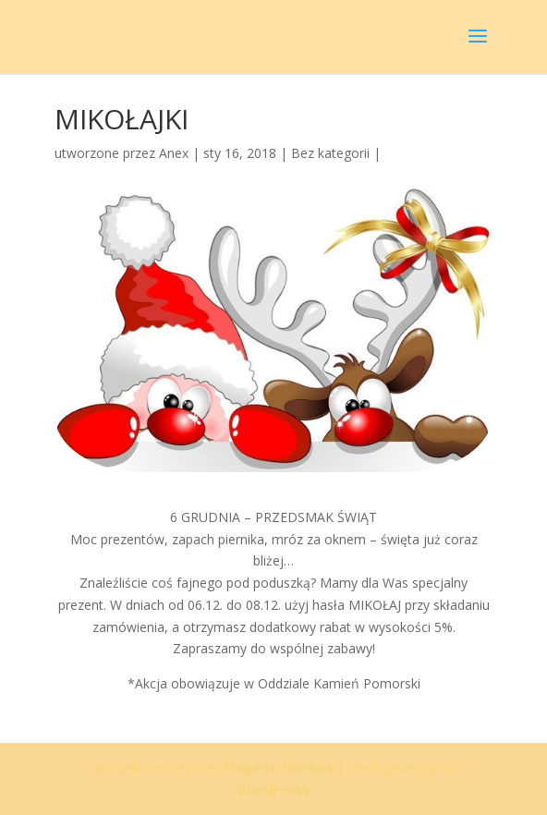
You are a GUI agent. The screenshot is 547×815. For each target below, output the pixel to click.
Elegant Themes (279, 767)
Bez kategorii (330, 153)
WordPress (273, 789)
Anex (173, 153)
